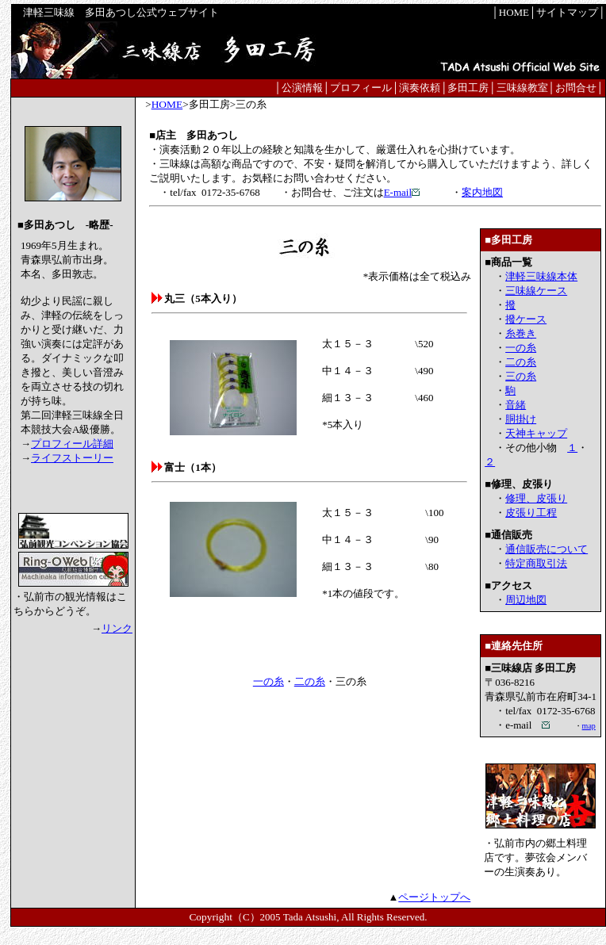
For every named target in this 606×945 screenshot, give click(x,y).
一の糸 (268, 681)
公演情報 (302, 88)
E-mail (402, 192)
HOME (514, 12)
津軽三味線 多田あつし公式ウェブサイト (123, 12)
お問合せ (575, 88)
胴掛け (520, 419)
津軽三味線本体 (541, 276)
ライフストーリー (72, 458)
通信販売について (546, 549)
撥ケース (526, 319)
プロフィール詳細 (72, 444)
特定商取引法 (536, 563)
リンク (117, 628)
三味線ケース (536, 291)
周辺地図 (526, 600)
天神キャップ (536, 433)
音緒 (515, 405)
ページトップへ (434, 897)
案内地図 (482, 192)
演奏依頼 (419, 88)
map (589, 725)
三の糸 (520, 376)
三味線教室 (522, 88)
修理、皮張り (536, 498)
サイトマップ (567, 12)
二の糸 (309, 681)
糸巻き (520, 333)
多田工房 (468, 88)
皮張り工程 (531, 512)
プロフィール (361, 88)
